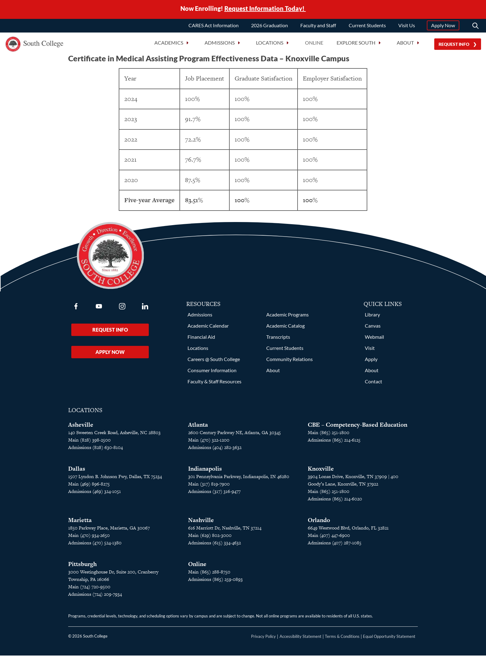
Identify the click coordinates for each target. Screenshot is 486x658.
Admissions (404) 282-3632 (214, 450)
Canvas (373, 328)
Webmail (374, 339)
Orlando (319, 522)
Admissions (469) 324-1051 (94, 493)
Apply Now (443, 25)
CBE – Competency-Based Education (357, 427)
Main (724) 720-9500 (89, 589)
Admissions (200, 317)
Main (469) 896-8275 (89, 486)
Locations (198, 350)
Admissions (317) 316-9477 (214, 493)
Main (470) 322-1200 (208, 442)
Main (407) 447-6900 (329, 537)
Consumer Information (212, 373)
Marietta (80, 522)
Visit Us (406, 25)
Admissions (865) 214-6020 (335, 501)
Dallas (76, 471)
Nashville (201, 522)
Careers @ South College (214, 361)
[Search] (475, 26)
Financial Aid (201, 339)
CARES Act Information (213, 25)
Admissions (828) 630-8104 (95, 450)
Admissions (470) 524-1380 (95, 545)
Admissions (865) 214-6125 (334, 442)
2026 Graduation (269, 25)
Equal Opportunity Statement (389, 638)
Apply (371, 361)
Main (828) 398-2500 (89, 442)
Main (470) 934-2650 (89, 537)
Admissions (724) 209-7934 (95, 596)
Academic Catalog (285, 328)
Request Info (454, 44)
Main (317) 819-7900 (209, 486)
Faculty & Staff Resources (214, 384)
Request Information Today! (265, 8)
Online (314, 43)
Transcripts (278, 339)
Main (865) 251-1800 (328, 435)
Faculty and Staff (318, 25)
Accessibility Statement (300, 638)
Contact (373, 384)
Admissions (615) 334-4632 (214, 545)
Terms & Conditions (342, 638)
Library (372, 317)
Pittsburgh (82, 566)
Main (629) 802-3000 (210, 537)
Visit (370, 350)
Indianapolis (205, 471)
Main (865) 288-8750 (209, 574)
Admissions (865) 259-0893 (215, 581)
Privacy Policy (263, 638)
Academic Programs (287, 317)
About (273, 373)
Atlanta (198, 427)
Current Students (367, 25)
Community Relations (289, 361)
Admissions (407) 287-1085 (334, 545)
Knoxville (321, 471)
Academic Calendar (208, 328)
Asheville (80, 427)
